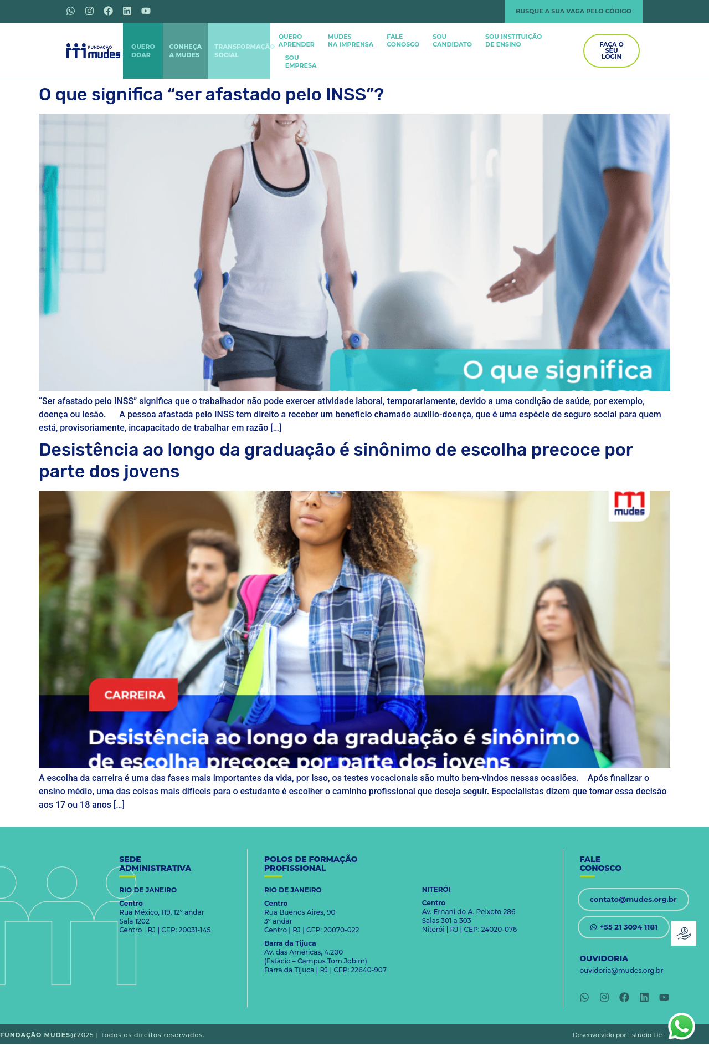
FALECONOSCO (403, 40)
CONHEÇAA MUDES (185, 51)
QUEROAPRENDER (297, 40)
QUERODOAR (143, 51)
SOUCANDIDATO (452, 40)
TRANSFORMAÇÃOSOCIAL (244, 51)
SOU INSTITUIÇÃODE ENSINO (513, 40)
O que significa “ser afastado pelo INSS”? (211, 94)
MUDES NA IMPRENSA (350, 40)
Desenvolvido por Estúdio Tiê (617, 1035)
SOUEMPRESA (301, 61)
